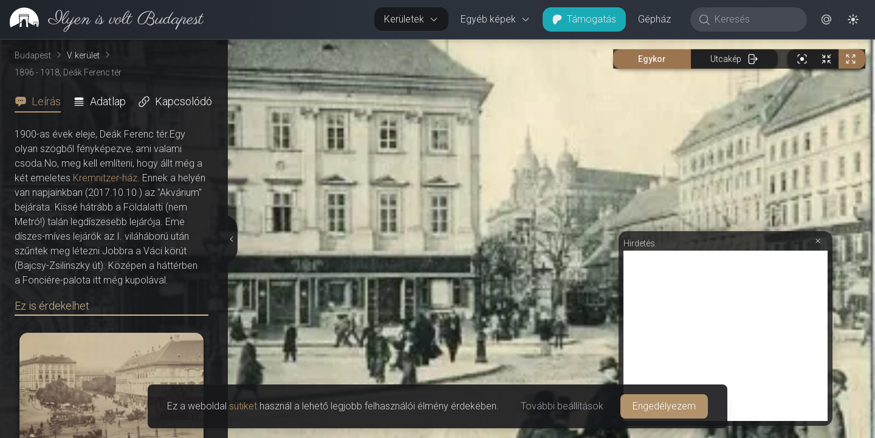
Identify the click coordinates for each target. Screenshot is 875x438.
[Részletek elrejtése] (231, 239)
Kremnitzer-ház (105, 178)
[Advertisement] (725, 336)
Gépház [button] (654, 19)
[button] (826, 19)
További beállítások (562, 406)
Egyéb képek (495, 19)
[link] (102, 19)
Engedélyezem (664, 406)
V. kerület (83, 55)
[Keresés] (755, 19)
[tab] (41, 102)
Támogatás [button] (584, 19)
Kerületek (411, 19)
